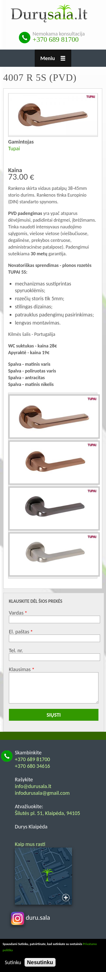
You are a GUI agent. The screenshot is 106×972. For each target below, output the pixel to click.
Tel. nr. (16, 650)
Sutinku (13, 962)
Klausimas (20, 669)
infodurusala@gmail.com (42, 793)
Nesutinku (40, 962)
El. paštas (19, 632)
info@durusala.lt (33, 786)
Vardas (16, 613)
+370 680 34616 (32, 766)
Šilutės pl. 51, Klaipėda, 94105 (47, 813)
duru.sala (30, 917)
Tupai (14, 148)
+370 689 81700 (56, 39)
